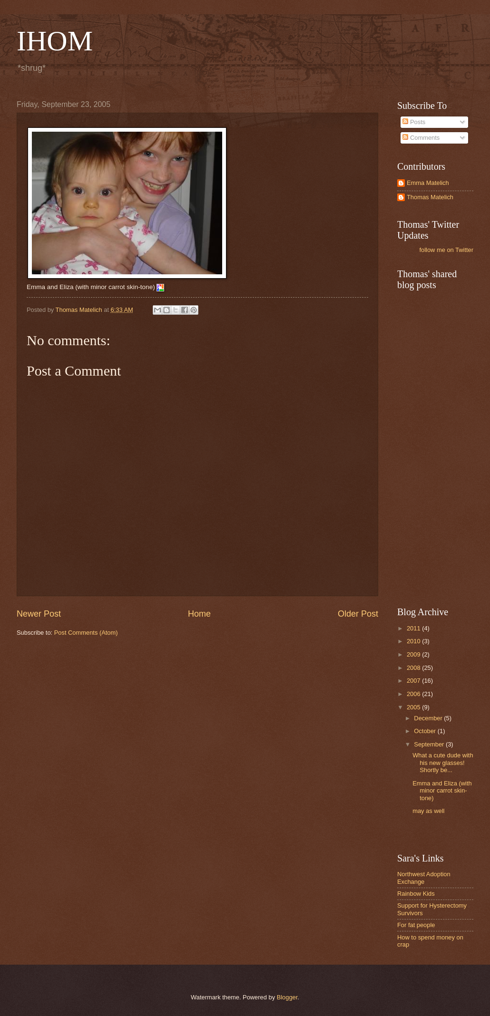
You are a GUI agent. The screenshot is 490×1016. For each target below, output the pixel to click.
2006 (414, 693)
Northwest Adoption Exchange (424, 878)
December (429, 718)
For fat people (416, 925)
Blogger (287, 997)
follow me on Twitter (446, 249)
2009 (414, 654)
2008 (414, 667)
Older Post (358, 614)
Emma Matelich (428, 182)
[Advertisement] (443, 447)
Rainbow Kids (416, 893)
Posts (413, 122)
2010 (414, 641)
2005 (414, 707)
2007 (414, 680)
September (430, 744)
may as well (428, 810)
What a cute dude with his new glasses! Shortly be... (442, 763)
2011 (414, 628)
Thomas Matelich (430, 197)
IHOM (55, 41)
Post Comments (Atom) (86, 632)
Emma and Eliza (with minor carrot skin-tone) (442, 791)
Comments (421, 137)
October (425, 731)
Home (199, 614)
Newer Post (39, 614)
